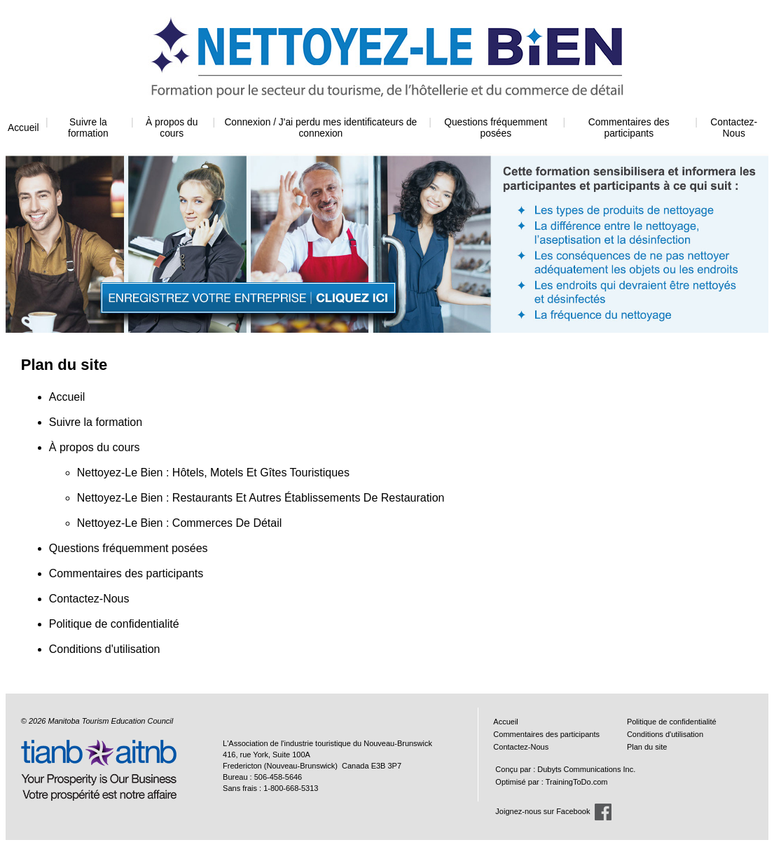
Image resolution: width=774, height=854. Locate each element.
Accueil (23, 128)
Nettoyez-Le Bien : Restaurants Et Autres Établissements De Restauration (261, 498)
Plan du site (647, 747)
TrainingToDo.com (577, 782)
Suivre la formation (88, 128)
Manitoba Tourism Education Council (110, 721)
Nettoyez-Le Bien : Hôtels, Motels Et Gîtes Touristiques (213, 472)
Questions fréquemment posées (495, 128)
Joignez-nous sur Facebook (542, 811)
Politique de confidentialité (114, 624)
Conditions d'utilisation (104, 649)
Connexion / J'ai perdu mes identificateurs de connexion (320, 128)
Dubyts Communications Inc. (586, 769)
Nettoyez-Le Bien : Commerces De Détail (179, 523)
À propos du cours (172, 128)
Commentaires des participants (629, 128)
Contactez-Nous (733, 128)
